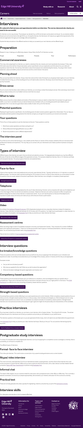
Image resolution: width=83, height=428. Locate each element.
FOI (37, 425)
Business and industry (23, 413)
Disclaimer (23, 425)
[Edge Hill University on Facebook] (3, 415)
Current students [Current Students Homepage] (71, 1)
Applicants (20, 411)
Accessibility (47, 425)
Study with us (48, 7)
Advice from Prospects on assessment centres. (14, 238)
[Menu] (80, 7)
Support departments (20, 18)
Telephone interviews (7, 200)
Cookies (33, 425)
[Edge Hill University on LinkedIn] (3, 418)
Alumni (19, 407)
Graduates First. (37, 365)
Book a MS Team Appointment (15, 365)
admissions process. (62, 383)
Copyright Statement (76, 425)
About (71, 7)
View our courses (37, 13)
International (21, 403)
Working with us (38, 416)
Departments (11, 18)
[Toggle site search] (77, 7)
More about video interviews (9, 217)
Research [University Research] (61, 7)
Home (4, 18)
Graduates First (23, 213)
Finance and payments (40, 409)
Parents (20, 405)
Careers (29, 18)
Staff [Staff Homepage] (80, 1)
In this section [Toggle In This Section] (75, 13)
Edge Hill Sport (38, 407)
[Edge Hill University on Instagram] (6, 415)
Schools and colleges (23, 409)
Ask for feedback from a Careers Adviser (12, 328)
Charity (41, 425)
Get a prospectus (59, 13)
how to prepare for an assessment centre (27, 234)
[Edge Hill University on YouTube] (9, 415)
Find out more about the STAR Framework (13, 287)
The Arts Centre (38, 405)
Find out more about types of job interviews (13, 163)
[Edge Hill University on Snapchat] (12, 415)
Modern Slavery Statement (64, 425)
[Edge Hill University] (7, 404)
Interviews (45, 18)
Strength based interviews (8, 181)
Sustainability (38, 414)
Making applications (37, 18)
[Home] (12, 7)
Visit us (48, 13)
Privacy (28, 425)
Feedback (54, 425)
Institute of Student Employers (17, 209)
